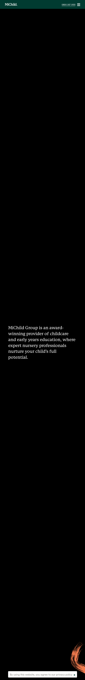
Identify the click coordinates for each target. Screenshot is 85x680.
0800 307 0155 (68, 4)
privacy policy (64, 674)
